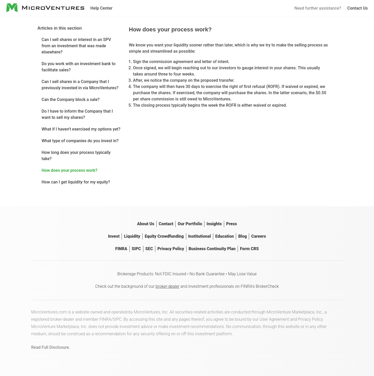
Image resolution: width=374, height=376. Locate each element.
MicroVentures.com (49, 312)
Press (231, 223)
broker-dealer (167, 286)
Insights (214, 223)
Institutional (199, 236)
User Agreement (274, 319)
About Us (145, 223)
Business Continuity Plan (212, 248)
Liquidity (132, 236)
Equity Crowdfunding (164, 236)
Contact (166, 223)
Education (224, 236)
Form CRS (249, 248)
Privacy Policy (170, 248)
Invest (113, 236)
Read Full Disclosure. (50, 347)
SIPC (136, 248)
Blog (242, 236)
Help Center (101, 8)
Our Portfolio (190, 223)
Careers (258, 236)
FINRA (121, 248)
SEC (149, 248)
